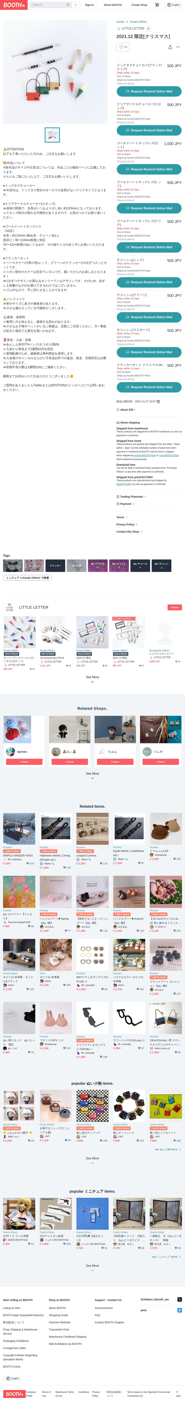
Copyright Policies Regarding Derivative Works (20, 1357)
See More (92, 777)
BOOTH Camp (11, 1366)
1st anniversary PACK (52, 657)
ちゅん (112, 751)
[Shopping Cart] (157, 5)
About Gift (126, 409)
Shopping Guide (58, 1315)
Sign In (89, 5)
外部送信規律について (114, 1394)
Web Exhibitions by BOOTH (65, 1343)
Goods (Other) (138, 21)
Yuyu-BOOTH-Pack (169, 455)
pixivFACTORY (124, 484)
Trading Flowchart (131, 496)
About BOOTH (113, 5)
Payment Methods (59, 1322)
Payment (125, 503)
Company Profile (30, 1394)
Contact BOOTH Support (109, 1322)
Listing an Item (11, 1307)
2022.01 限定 (83, 657)
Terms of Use (46, 1394)
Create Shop (139, 5)
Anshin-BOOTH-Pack (145, 455)
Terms (120, 517)
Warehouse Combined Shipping (67, 1336)
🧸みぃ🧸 (69, 751)
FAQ (97, 1315)
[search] (68, 5)
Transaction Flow (59, 1329)
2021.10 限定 (120, 657)
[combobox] (51, 5)
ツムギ (158, 751)
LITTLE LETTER (33, 607)
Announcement (104, 1307)
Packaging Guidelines (16, 1340)
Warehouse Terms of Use (65, 1394)
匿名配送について (13, 1322)
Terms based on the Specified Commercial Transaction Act (148, 1394)
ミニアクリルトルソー (161, 653)
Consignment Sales (14, 1348)
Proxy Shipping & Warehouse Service (20, 1331)
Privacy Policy (125, 524)
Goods (120, 21)
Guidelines (83, 1392)
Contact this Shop (127, 531)
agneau (22, 751)
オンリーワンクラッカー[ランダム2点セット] (19, 659)
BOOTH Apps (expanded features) (23, 1315)
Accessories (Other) (159, 650)
